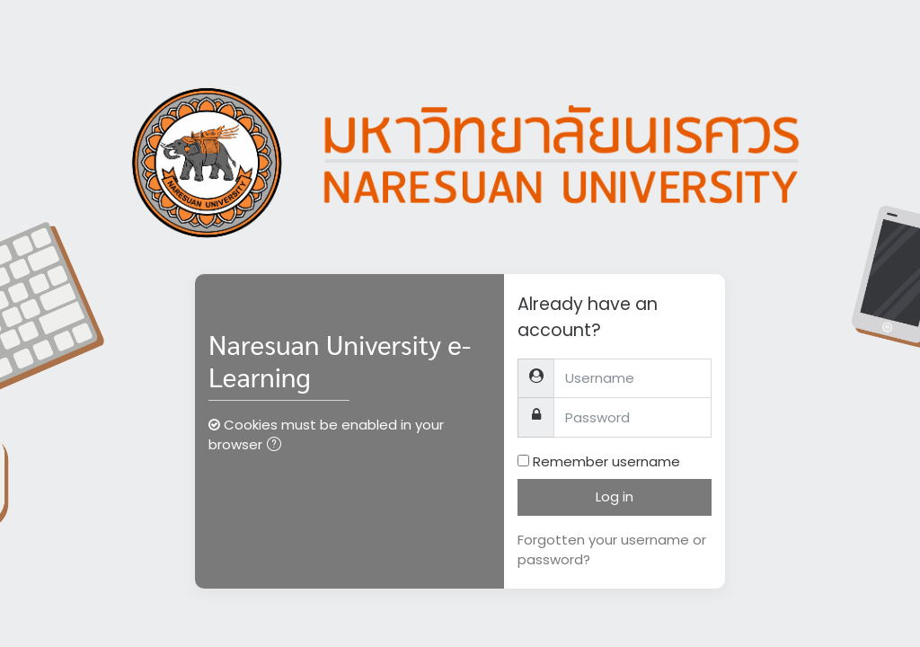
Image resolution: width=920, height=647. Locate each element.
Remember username (606, 461)
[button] (277, 446)
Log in (614, 496)
